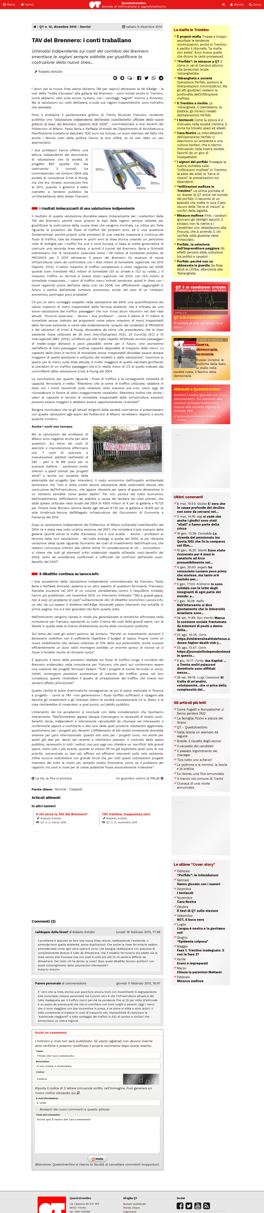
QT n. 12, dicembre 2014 (58, 27)
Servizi (85, 27)
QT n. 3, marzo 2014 (53, 822)
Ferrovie (60, 789)
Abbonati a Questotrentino (197, 389)
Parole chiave (131, 1207)
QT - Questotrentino (192, 727)
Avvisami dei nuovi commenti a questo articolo (73, 1109)
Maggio (200, 950)
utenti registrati (110, 1041)
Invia (97, 1159)
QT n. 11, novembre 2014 (121, 822)
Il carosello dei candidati (195, 746)
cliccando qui (68, 1093)
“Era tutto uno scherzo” (194, 760)
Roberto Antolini (51, 71)
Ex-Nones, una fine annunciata (200, 773)
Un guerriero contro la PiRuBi (139, 778)
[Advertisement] (97, 872)
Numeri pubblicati (134, 1203)
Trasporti (75, 789)
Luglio (201, 928)
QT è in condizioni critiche (196, 317)
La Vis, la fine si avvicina (52, 778)
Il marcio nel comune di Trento (200, 778)
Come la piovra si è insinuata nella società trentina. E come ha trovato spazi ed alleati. (202, 124)
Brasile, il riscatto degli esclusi (199, 741)
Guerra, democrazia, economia (207, 349)
